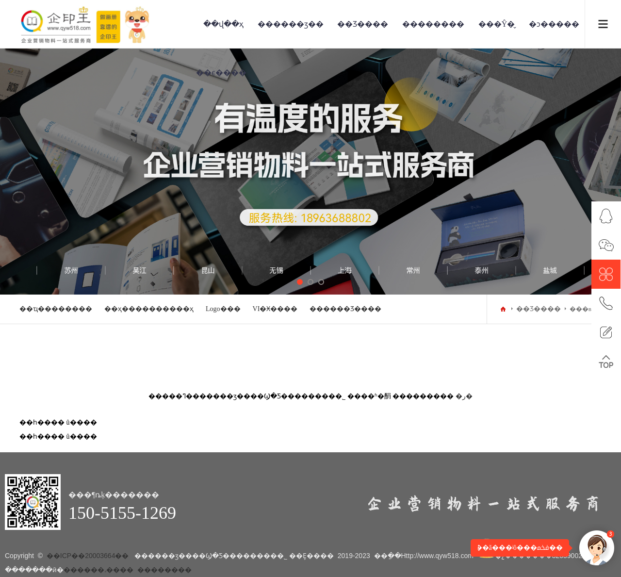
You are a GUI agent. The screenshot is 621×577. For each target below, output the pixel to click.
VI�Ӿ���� (275, 309)
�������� (433, 24)
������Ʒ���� (345, 309)
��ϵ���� (221, 72)
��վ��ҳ (223, 24)
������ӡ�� (291, 24)
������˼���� (98, 570)
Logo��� (223, 309)
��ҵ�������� (55, 309)
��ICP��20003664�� (88, 556)
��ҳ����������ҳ (149, 309)
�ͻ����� (554, 24)
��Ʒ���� (362, 24)
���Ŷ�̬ (496, 24)
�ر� (464, 396)
